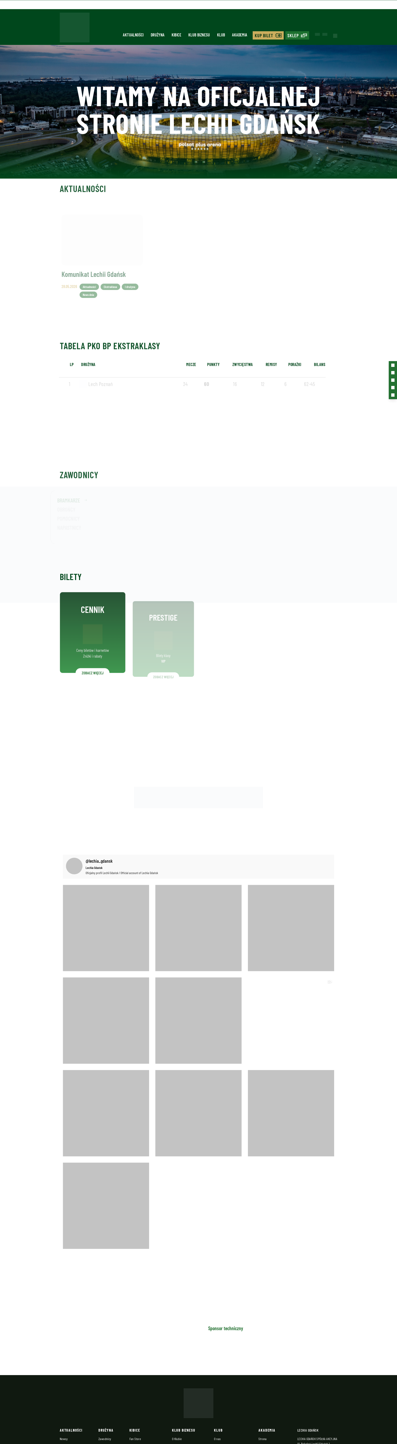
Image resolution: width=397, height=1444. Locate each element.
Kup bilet (264, 34)
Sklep (293, 34)
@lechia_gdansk (99, 860)
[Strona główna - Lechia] (74, 28)
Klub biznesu (199, 33)
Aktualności (133, 33)
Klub (221, 33)
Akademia (239, 33)
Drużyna (158, 33)
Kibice (176, 33)
